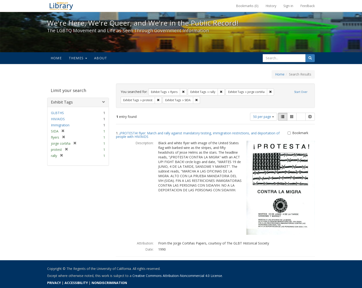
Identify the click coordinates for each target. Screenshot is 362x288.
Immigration (60, 125)
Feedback (307, 6)
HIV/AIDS (58, 119)
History (271, 6)
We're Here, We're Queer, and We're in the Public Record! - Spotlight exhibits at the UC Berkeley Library (61, 6)
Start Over (301, 92)
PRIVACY (54, 282)
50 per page (263, 116)
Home (56, 58)
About (100, 58)
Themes (78, 58)
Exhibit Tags (62, 102)
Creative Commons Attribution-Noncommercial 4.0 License (177, 275)
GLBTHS (57, 113)
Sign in (288, 6)
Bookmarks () (247, 6)
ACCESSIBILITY (76, 282)
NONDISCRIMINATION (109, 282)
